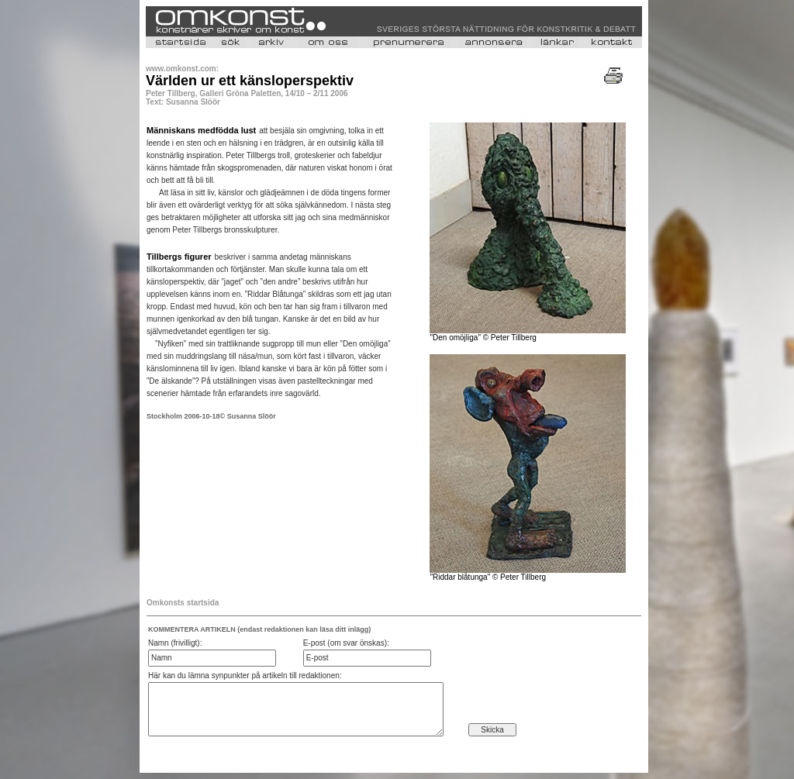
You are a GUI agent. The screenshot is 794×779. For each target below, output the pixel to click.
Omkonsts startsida (183, 602)
